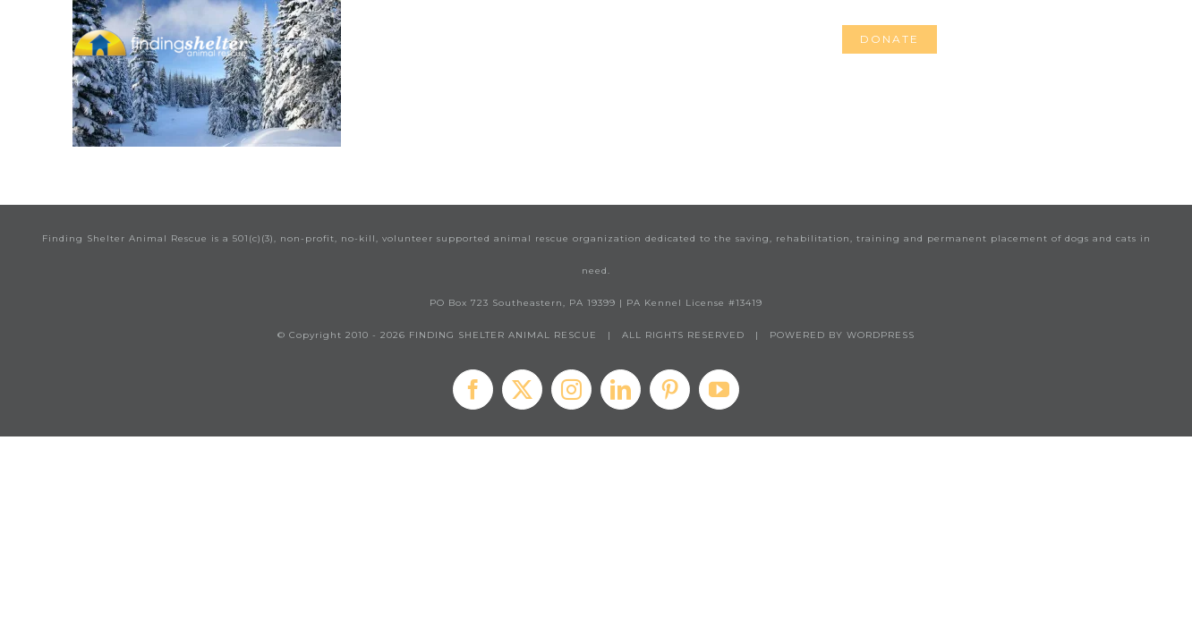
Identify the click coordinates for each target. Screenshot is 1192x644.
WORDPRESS (881, 335)
